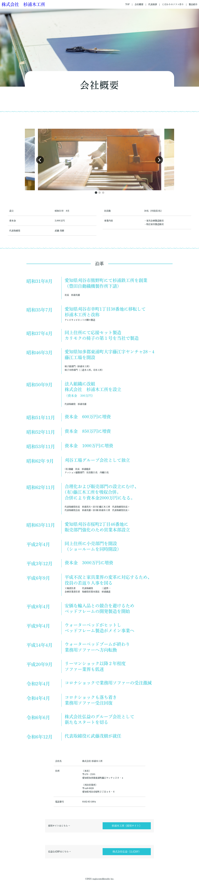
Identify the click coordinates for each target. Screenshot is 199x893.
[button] (96, 192)
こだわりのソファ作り (173, 4)
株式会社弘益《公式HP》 (127, 851)
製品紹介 (193, 4)
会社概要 (139, 4)
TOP (127, 4)
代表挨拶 (152, 4)
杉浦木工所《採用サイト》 (127, 825)
